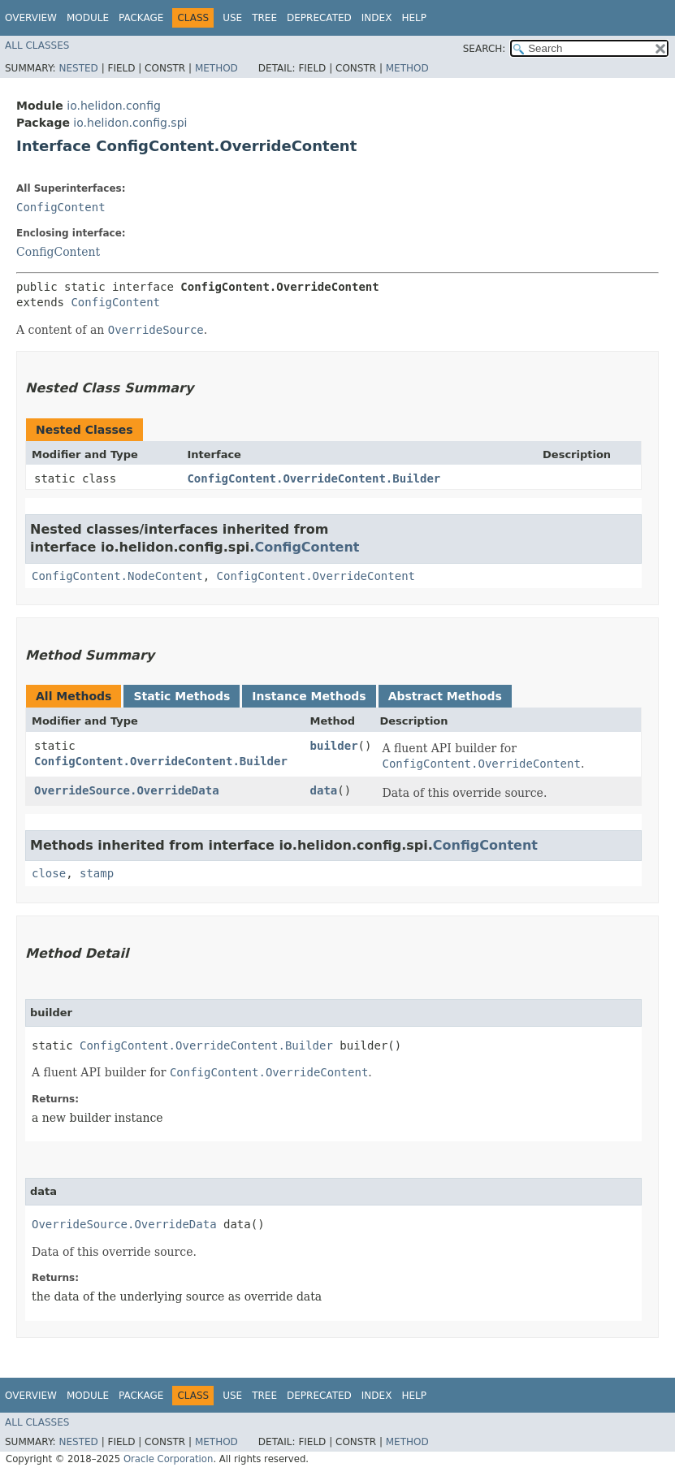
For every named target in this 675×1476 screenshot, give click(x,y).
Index (376, 18)
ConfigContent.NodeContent (117, 575)
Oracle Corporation (168, 1459)
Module (88, 18)
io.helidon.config (114, 105)
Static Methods (181, 696)
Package (141, 18)
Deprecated (319, 18)
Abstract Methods (445, 696)
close (49, 873)
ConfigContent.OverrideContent (316, 575)
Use (232, 18)
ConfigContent (61, 207)
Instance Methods (309, 696)
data (324, 790)
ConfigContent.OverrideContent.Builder (313, 478)
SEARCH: (484, 48)
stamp (97, 873)
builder (334, 745)
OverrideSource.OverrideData (126, 790)
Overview (31, 18)
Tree (264, 18)
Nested (77, 68)
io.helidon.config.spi (130, 122)
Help (413, 18)
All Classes (37, 45)
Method (216, 68)
